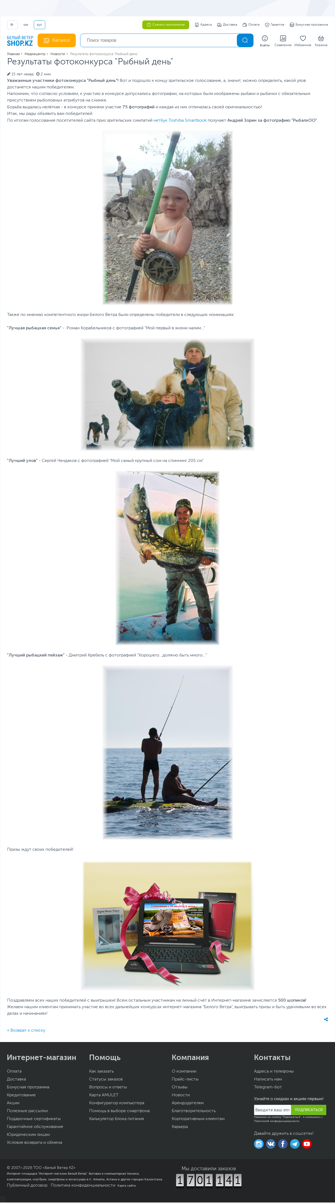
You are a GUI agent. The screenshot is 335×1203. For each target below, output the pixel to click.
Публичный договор (27, 1186)
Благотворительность (194, 1111)
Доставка (227, 25)
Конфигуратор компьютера (116, 1103)
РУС (39, 24)
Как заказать (101, 1072)
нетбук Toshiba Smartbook (180, 121)
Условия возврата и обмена (34, 1143)
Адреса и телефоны (274, 1072)
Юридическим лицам (28, 1135)
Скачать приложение (166, 25)
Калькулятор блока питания (116, 1119)
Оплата (251, 25)
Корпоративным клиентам (198, 1119)
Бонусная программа (309, 25)
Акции (13, 1103)
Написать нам (268, 1080)
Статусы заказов (106, 1080)
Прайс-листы (185, 1080)
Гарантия (274, 25)
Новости (181, 1096)
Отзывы (180, 1088)
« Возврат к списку (26, 1031)
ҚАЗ (25, 24)
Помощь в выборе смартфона (119, 1111)
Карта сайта (126, 1186)
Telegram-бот (268, 1088)
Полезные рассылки (27, 1111)
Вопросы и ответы (108, 1088)
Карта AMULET (104, 1096)
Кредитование (21, 1096)
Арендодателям (188, 1103)
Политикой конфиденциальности (276, 1121)
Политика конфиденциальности (83, 1186)
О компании (184, 1072)
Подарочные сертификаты (34, 1119)
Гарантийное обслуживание (35, 1127)
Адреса (203, 25)
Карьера (180, 1127)
